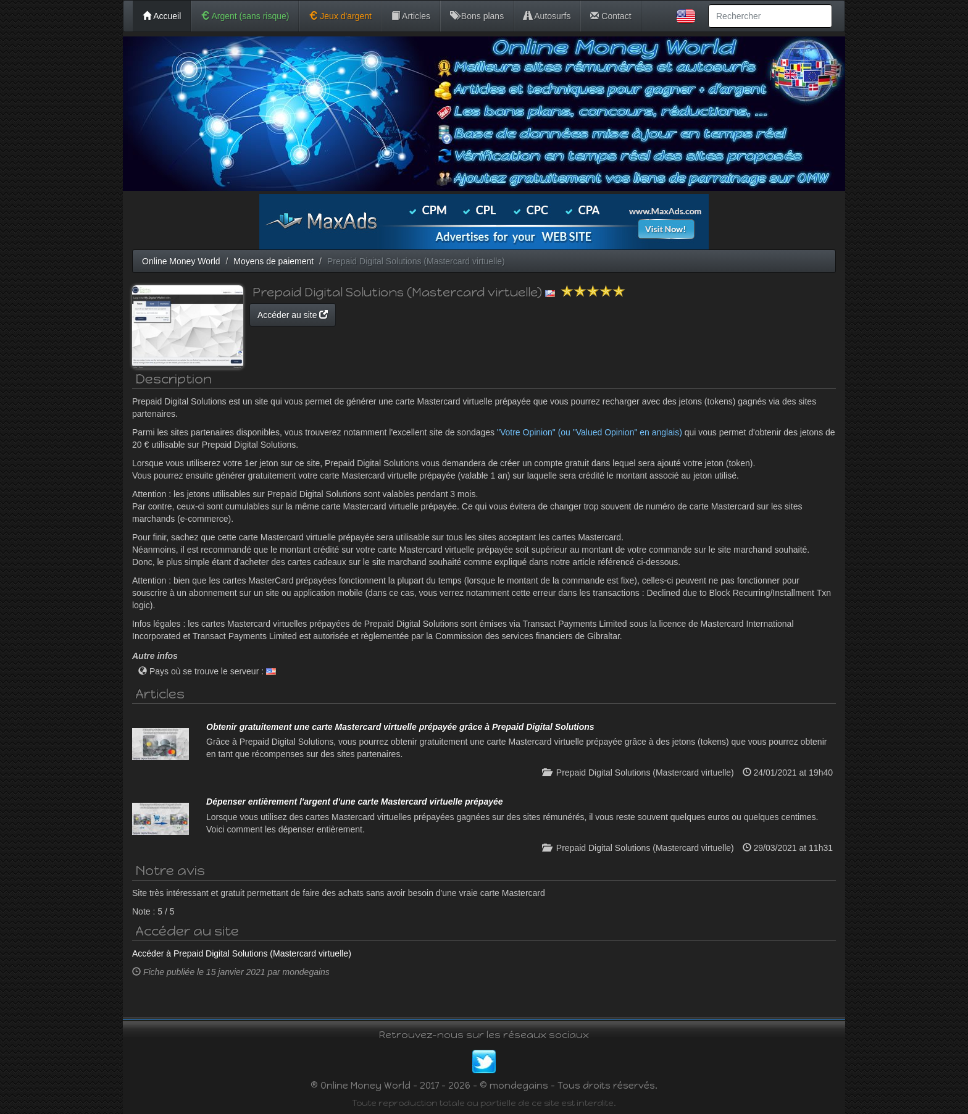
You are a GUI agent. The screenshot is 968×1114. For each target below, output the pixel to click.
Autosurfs (547, 16)
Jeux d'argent (340, 16)
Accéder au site (292, 315)
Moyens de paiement (273, 261)
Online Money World (181, 261)
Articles (410, 16)
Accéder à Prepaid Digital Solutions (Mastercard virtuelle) (241, 953)
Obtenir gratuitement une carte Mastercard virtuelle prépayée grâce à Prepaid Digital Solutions (400, 727)
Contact (610, 16)
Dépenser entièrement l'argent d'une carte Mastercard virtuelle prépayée (354, 801)
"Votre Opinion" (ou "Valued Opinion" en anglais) (589, 432)
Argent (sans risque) (245, 16)
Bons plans (477, 16)
